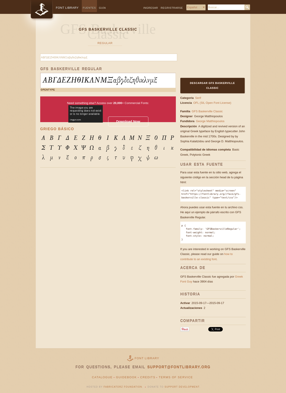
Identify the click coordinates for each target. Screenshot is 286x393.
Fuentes (89, 7)
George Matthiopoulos (209, 116)
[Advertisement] (208, 48)
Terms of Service (176, 377)
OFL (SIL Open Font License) (212, 102)
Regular (104, 43)
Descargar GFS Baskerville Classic (212, 85)
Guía (102, 7)
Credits (147, 377)
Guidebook (126, 377)
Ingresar (150, 7)
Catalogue (102, 377)
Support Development (182, 387)
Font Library (147, 358)
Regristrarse (172, 7)
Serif (198, 98)
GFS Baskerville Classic (207, 111)
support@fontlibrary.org (178, 367)
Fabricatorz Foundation (123, 387)
